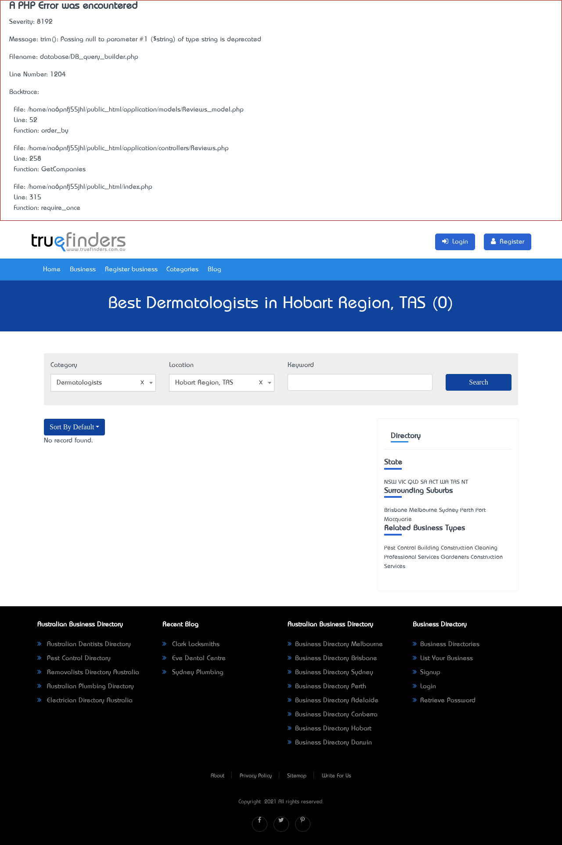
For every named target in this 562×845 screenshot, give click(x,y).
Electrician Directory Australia (85, 701)
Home (52, 269)
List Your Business (443, 658)
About (217, 776)
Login (424, 686)
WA (444, 482)
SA (424, 482)
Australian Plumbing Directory (85, 686)
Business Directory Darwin (330, 743)
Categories (182, 269)
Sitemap (296, 776)
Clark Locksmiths (191, 644)
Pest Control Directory (74, 658)
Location (181, 365)
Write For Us (336, 776)
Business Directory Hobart (329, 729)
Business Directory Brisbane (332, 658)
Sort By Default (72, 427)
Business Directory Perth (327, 686)
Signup (426, 672)
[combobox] (103, 383)
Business (83, 269)
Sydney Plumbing (192, 672)
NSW (390, 482)
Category (63, 365)
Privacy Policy (256, 776)
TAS (455, 482)
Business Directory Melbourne (335, 644)
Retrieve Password (444, 701)
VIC (402, 482)
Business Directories (446, 644)
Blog (214, 269)
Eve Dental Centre (194, 658)
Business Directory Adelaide (333, 701)
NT (464, 482)
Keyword (301, 365)
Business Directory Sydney (330, 672)
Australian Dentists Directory (84, 644)
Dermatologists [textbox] (100, 383)
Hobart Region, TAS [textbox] (219, 383)
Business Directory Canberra (333, 715)
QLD (413, 482)
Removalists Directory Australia (88, 672)
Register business (131, 269)
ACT (433, 482)
